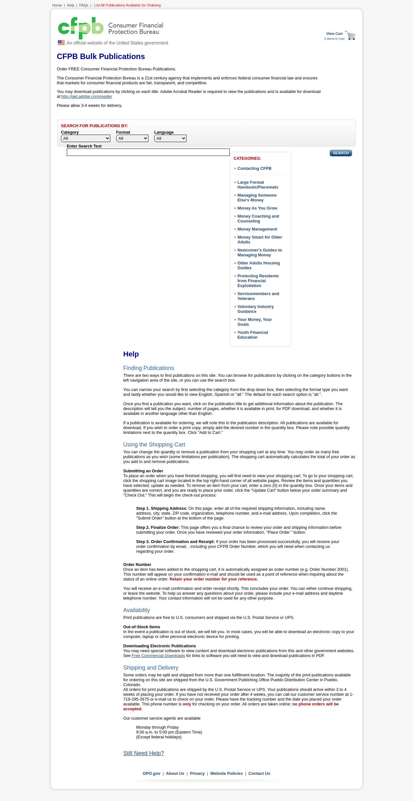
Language (164, 132)
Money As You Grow (257, 208)
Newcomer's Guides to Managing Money (259, 252)
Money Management (257, 229)
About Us (175, 773)
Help (70, 5)
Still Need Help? (143, 753)
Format (123, 132)
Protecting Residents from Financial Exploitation (258, 280)
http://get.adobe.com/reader (86, 96)
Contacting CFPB (254, 168)
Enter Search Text (84, 146)
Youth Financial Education (252, 335)
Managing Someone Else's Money (257, 197)
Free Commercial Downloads (158, 655)
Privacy (197, 773)
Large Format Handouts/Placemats (257, 185)
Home (57, 5)
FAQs (83, 5)
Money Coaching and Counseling (258, 218)
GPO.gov (151, 773)
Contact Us (259, 773)
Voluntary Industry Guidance (255, 309)
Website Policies (226, 773)
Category (70, 132)
